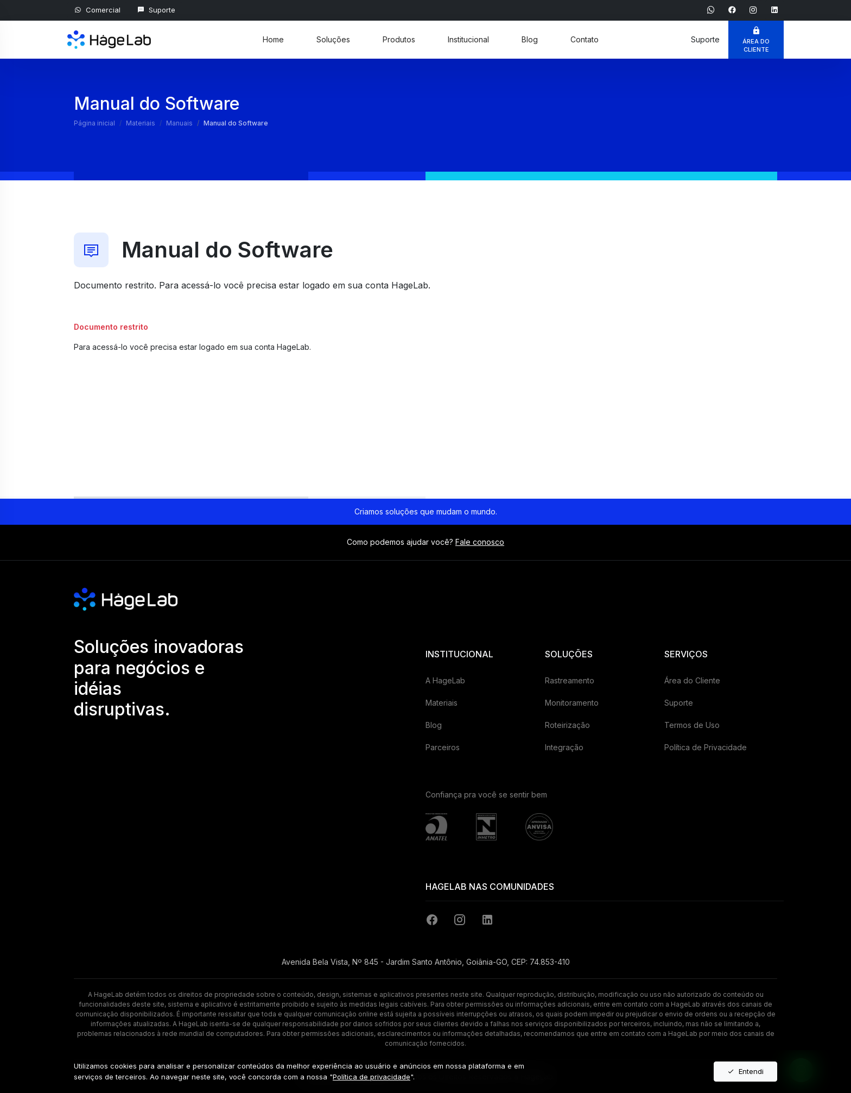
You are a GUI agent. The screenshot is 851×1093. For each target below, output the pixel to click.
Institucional (468, 39)
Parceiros (443, 747)
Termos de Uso (692, 725)
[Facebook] (434, 920)
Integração (564, 747)
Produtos (399, 39)
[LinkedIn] (487, 920)
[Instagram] (461, 920)
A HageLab (445, 680)
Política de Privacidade (705, 747)
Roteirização (567, 725)
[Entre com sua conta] (139, 389)
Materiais (442, 702)
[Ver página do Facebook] (733, 9)
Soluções (333, 39)
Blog (530, 39)
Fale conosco (479, 541)
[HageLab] (109, 33)
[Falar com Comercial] (97, 10)
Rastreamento (569, 680)
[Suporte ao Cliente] (156, 10)
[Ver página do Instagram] (754, 9)
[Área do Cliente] (756, 40)
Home (273, 39)
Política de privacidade (371, 1076)
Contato (584, 39)
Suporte (678, 702)
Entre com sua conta (138, 389)
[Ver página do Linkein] (774, 9)
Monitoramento (572, 702)
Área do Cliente (692, 680)
